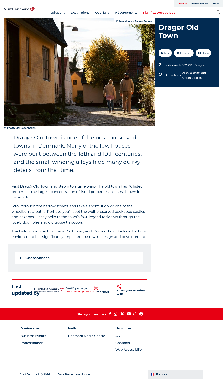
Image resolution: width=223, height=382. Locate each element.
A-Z (118, 336)
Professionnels (199, 3)
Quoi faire (102, 12)
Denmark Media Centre (86, 336)
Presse (215, 3)
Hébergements (126, 12)
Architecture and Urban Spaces (194, 75)
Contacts (122, 343)
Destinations (80, 12)
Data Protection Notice (74, 374)
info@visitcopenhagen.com (84, 291)
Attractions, (173, 75)
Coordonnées (35, 258)
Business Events (33, 336)
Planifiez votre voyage (159, 12)
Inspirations (56, 12)
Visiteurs (182, 3)
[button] (102, 290)
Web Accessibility (129, 349)
